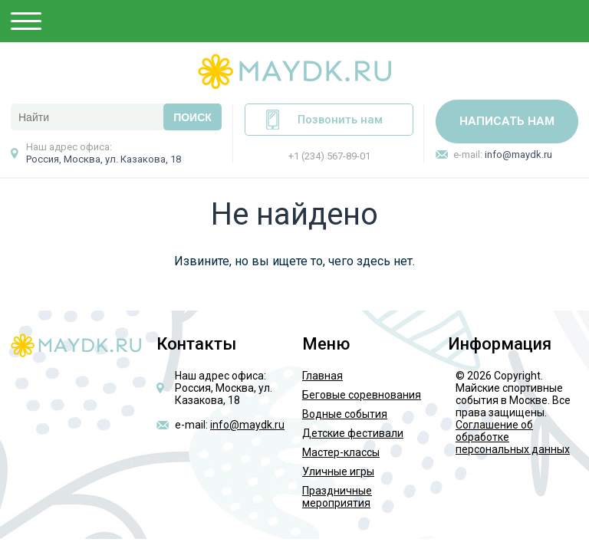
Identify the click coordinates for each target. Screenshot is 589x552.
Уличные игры (338, 471)
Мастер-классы (341, 452)
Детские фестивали (352, 433)
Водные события (344, 414)
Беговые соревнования (361, 395)
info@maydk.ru (518, 154)
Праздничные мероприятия (337, 497)
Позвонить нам (340, 120)
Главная (322, 376)
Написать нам (506, 121)
